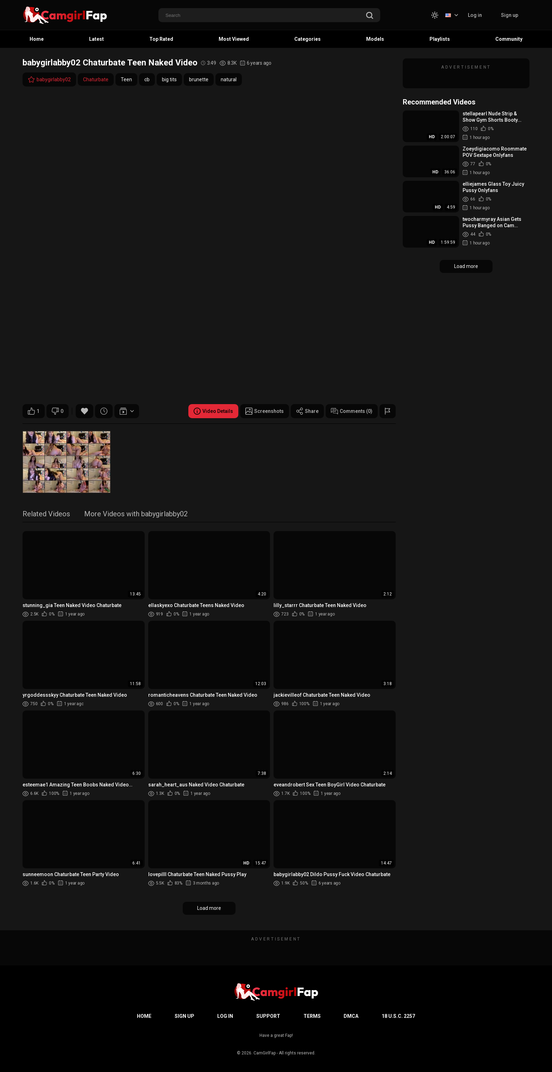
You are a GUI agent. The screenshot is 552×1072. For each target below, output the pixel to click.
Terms (312, 1016)
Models (375, 39)
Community (508, 39)
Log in (475, 15)
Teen (126, 79)
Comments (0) (351, 411)
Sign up (509, 15)
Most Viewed (234, 39)
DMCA (351, 1016)
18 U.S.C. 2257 (398, 1016)
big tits (169, 79)
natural (229, 79)
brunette (198, 79)
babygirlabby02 (49, 79)
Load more (209, 908)
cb (147, 79)
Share (307, 411)
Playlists (439, 39)
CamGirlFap (264, 1053)
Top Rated (161, 39)
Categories (307, 39)
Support (268, 1016)
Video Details (213, 411)
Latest (96, 39)
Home (37, 39)
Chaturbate (95, 79)
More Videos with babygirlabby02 (136, 514)
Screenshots (264, 411)
